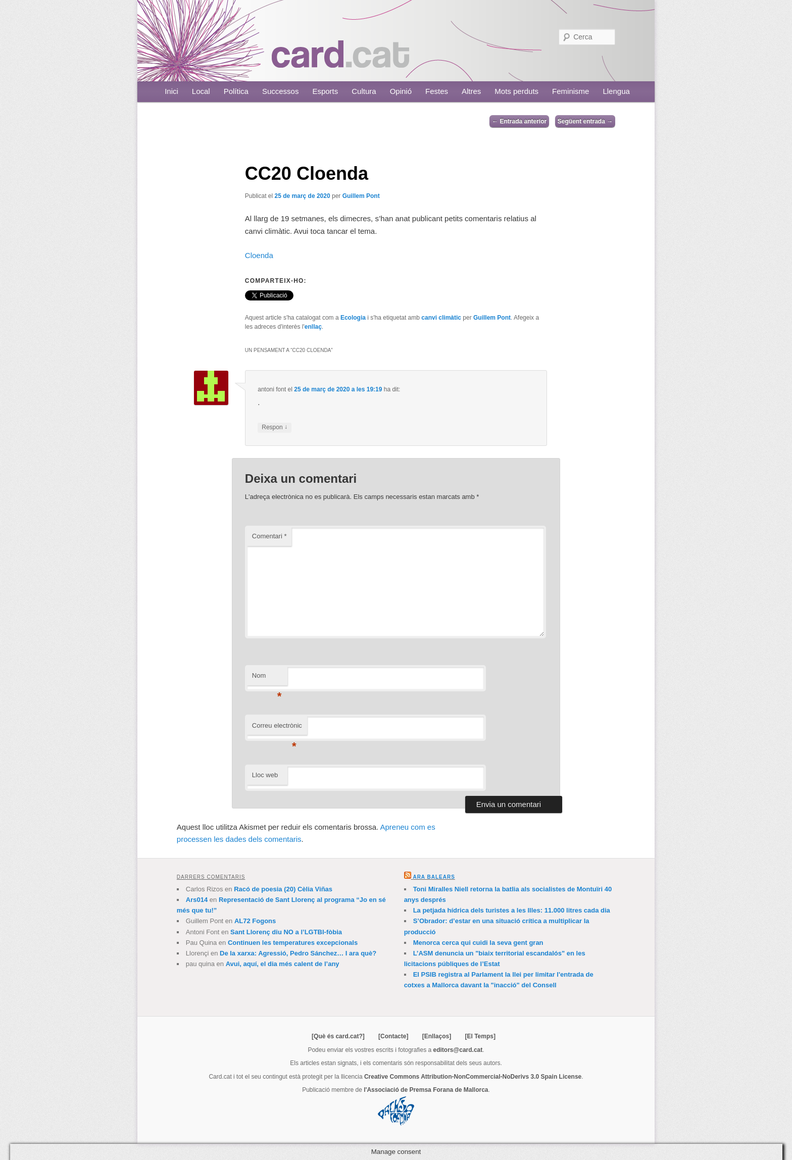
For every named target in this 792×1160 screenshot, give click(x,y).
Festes (436, 91)
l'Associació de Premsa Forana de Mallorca (426, 1089)
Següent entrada (585, 121)
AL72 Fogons (255, 921)
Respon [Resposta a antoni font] (274, 427)
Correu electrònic (277, 728)
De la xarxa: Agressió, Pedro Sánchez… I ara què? (298, 953)
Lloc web (265, 775)
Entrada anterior (519, 121)
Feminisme (570, 91)
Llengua (616, 91)
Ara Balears (434, 877)
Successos (280, 91)
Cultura (364, 91)
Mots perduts (516, 91)
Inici (171, 91)
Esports (325, 91)
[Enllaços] (436, 1036)
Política (236, 91)
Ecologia (353, 317)
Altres (471, 91)
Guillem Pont (361, 195)
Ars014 (197, 899)
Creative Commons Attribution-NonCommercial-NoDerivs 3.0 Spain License (472, 1076)
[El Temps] (480, 1036)
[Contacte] (393, 1036)
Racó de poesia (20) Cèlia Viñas (283, 889)
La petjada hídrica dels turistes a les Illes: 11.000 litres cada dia (511, 910)
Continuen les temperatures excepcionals (293, 942)
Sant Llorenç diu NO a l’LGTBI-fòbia (286, 932)
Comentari (269, 536)
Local (201, 91)
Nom (267, 678)
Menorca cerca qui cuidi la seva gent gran (478, 942)
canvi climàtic (441, 317)
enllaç (313, 326)
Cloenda (259, 255)
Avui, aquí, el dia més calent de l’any (282, 964)
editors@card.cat (458, 1049)
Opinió (401, 91)
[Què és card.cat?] (338, 1036)
